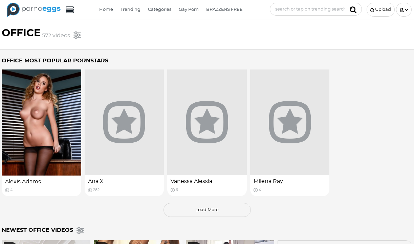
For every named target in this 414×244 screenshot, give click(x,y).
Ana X (96, 181)
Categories (159, 9)
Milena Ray (268, 181)
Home (106, 9)
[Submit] (353, 9)
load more (207, 210)
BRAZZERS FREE (224, 9)
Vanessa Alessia (191, 181)
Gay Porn (189, 9)
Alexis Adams (23, 181)
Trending (130, 9)
